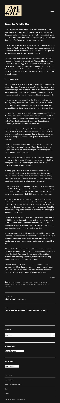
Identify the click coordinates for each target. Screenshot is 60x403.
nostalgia (7, 284)
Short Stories (9, 380)
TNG (45, 284)
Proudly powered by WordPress (15, 399)
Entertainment (43, 282)
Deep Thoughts (33, 282)
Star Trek (28, 284)
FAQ (6, 389)
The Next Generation (37, 284)
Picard (23, 284)
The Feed (8, 375)
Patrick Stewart (15, 284)
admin (9, 282)
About (7, 393)
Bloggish (25, 282)
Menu (52, 11)
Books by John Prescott (13, 384)
